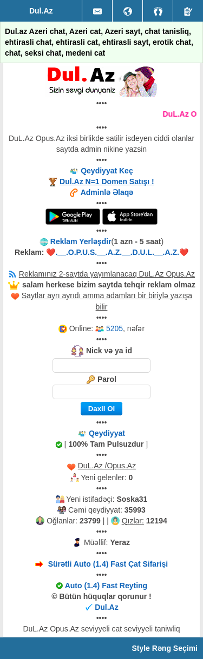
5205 (114, 328)
